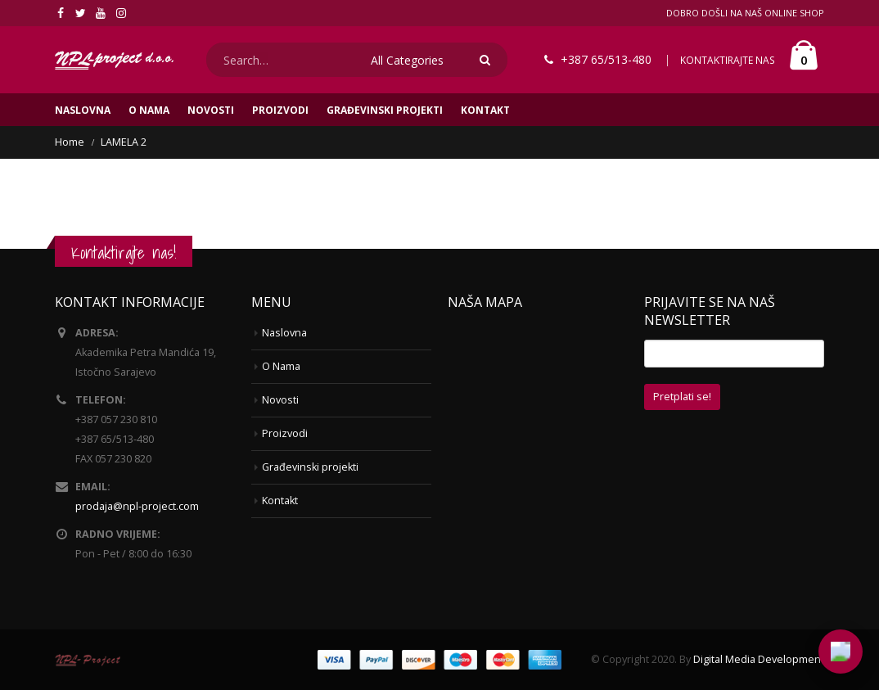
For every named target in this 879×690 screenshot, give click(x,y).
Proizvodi (280, 110)
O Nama (148, 110)
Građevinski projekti (385, 110)
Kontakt (485, 110)
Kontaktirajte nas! (123, 252)
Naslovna (82, 110)
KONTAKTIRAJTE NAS (727, 60)
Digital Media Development (758, 659)
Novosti (210, 110)
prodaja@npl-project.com (137, 506)
